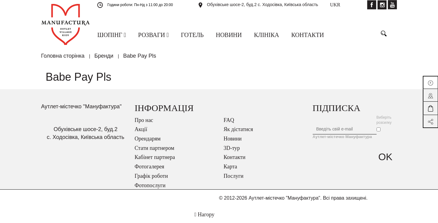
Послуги (233, 176)
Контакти (234, 157)
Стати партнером (154, 148)
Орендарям (148, 139)
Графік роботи (151, 176)
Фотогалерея (149, 167)
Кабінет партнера (155, 157)
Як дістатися (238, 129)
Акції (141, 129)
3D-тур (232, 148)
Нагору (204, 214)
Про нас (144, 120)
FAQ (229, 120)
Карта (230, 167)
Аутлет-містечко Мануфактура (342, 136)
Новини (233, 139)
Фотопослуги (150, 185)
